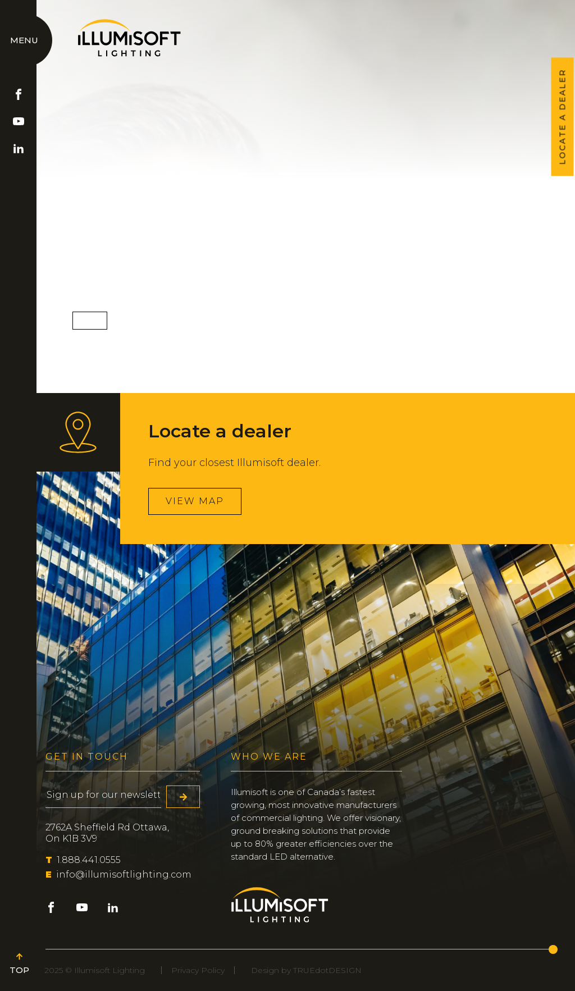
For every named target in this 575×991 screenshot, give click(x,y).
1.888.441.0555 (83, 860)
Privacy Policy (198, 970)
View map (195, 501)
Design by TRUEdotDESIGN (306, 970)
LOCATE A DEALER (563, 117)
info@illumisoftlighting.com (118, 874)
